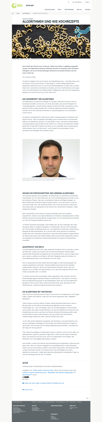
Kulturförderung (35, 409)
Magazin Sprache (16, 412)
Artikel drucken (28, 389)
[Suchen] (68, 2)
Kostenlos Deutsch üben (18, 410)
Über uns (79, 9)
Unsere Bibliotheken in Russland (38, 410)
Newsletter (79, 401)
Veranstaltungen (56, 405)
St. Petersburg (53, 418)
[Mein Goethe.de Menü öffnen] (77, 2)
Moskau (52, 416)
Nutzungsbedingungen (60, 401)
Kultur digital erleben (36, 408)
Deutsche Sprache (50, 9)
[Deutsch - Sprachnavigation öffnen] (88, 2)
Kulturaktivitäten (35, 407)
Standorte (88, 9)
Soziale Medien (73, 401)
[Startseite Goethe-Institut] (17, 5)
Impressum (34, 401)
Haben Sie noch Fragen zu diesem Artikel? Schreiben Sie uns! (44, 383)
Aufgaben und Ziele (73, 407)
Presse (71, 408)
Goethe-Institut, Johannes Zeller (43, 370)
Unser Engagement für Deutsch (19, 411)
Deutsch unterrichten (17, 409)
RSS (67, 401)
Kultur (59, 9)
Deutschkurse (15, 407)
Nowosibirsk (53, 417)
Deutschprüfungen (16, 408)
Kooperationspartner (55, 419)
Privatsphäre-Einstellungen (49, 401)
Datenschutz (40, 401)
